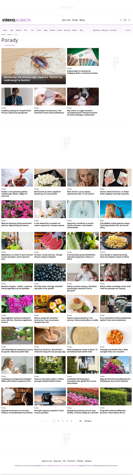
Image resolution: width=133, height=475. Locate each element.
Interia (3, 34)
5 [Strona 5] (71, 421)
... (76, 421)
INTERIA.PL (89, 465)
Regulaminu (44, 465)
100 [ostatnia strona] (80, 421)
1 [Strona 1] (53, 421)
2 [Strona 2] (58, 421)
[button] (83, 20)
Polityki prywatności (57, 465)
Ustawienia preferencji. (71, 465)
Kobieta (9, 34)
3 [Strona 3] (62, 421)
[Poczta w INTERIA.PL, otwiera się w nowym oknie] (125, 20)
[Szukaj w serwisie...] (121, 20)
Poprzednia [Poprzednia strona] (44, 421)
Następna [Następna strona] (89, 421)
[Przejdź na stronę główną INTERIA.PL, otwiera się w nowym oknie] (9, 20)
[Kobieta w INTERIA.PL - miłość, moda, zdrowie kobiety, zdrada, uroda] (23, 20)
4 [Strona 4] (67, 421)
